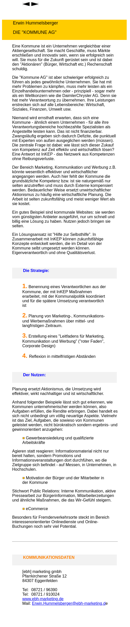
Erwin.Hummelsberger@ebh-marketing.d (68, 603)
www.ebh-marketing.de (43, 599)
